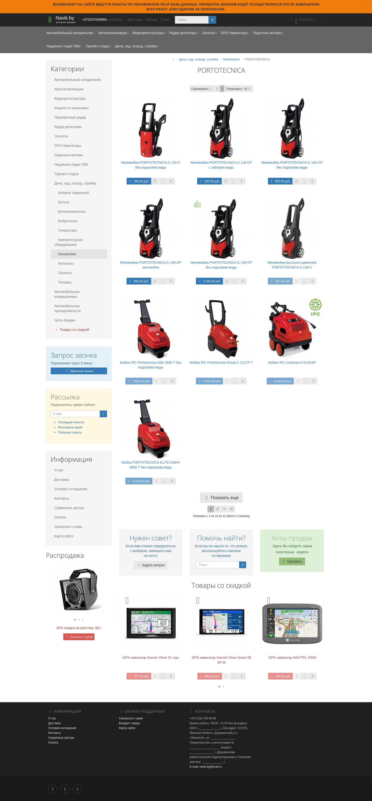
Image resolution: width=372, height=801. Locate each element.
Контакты (61, 498)
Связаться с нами (68, 527)
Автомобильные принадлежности (67, 308)
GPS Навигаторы (235, 33)
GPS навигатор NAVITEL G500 (292, 657)
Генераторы (65, 230)
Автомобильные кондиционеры (67, 294)
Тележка (62, 282)
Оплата (151, 19)
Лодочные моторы (268, 33)
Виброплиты (66, 221)
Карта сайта (63, 536)
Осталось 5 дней (79, 637)
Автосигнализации (113, 33)
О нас (165, 19)
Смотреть (292, 561)
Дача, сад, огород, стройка (137, 46)
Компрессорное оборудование (68, 242)
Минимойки (65, 254)
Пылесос (63, 273)
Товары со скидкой (71, 330)
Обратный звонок (78, 371)
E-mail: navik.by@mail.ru (206, 766)
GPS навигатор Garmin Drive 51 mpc (150, 657)
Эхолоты (209, 33)
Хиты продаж (64, 320)
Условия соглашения (70, 489)
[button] (302, 20)
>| (231, 509)
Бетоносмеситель (70, 211)
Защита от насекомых (71, 108)
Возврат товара (129, 723)
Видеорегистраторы (149, 33)
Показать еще (221, 497)
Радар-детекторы (183, 33)
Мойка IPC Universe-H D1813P (292, 362)
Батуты (61, 202)
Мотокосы (64, 263)
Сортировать (202, 89)
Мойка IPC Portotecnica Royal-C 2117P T (221, 362)
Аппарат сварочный (71, 193)
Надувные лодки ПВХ (64, 46)
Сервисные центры (69, 508)
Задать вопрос (150, 565)
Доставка (135, 19)
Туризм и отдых (99, 46)
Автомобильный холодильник (70, 33)
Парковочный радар (70, 117)
